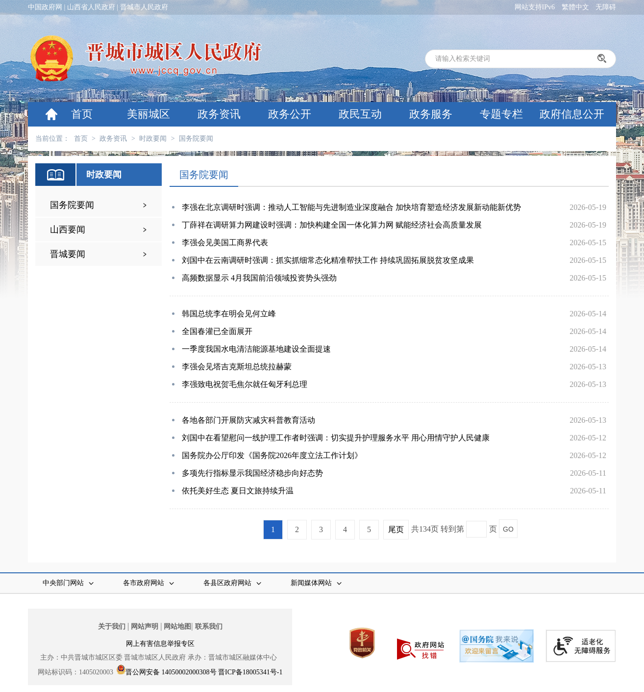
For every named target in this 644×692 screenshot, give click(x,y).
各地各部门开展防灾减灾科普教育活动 (248, 420)
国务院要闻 (196, 138)
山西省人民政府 (91, 7)
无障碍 (605, 7)
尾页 (396, 529)
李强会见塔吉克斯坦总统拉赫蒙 (237, 366)
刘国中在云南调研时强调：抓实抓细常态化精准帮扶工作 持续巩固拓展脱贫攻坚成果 (328, 260)
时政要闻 (153, 138)
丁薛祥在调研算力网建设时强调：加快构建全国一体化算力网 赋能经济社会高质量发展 (332, 225)
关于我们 (111, 626)
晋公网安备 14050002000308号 (171, 672)
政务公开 (289, 114)
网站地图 (177, 626)
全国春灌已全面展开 (217, 331)
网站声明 (144, 626)
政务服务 (430, 114)
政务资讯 (219, 114)
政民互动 (360, 114)
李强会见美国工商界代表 (225, 242)
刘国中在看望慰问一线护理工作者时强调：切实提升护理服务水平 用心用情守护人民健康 (336, 438)
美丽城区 (148, 114)
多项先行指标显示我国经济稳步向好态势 (252, 473)
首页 (82, 114)
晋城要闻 (67, 254)
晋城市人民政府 (144, 7)
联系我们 (209, 626)
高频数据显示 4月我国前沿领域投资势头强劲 (259, 278)
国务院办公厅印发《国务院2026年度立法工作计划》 (272, 455)
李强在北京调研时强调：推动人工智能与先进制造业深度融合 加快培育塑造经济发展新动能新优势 (351, 207)
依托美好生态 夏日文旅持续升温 (238, 491)
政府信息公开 (572, 114)
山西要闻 (67, 229)
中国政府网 (45, 7)
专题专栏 (501, 114)
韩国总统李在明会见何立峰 (229, 313)
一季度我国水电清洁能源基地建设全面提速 (256, 349)
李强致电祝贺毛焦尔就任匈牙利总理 (244, 384)
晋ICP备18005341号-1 (250, 672)
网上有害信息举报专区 (160, 643)
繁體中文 (575, 7)
